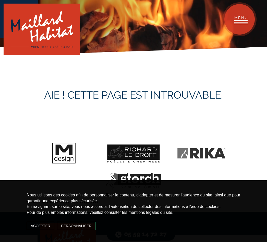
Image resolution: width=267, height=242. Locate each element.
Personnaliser (76, 226)
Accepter (40, 226)
